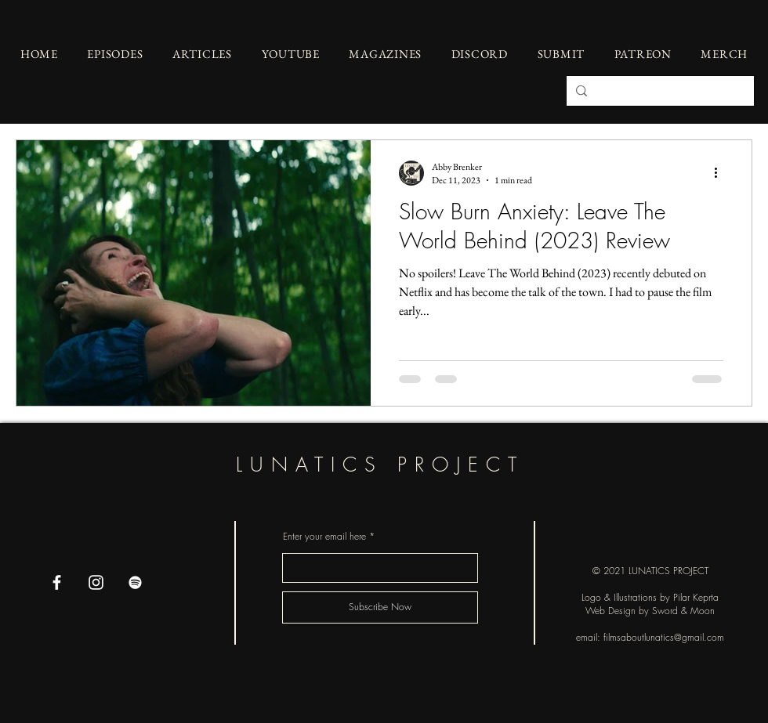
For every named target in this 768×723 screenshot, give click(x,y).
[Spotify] (135, 582)
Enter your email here (324, 536)
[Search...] (658, 91)
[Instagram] (96, 582)
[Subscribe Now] (380, 607)
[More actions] (721, 173)
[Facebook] (57, 582)
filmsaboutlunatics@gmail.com (663, 637)
